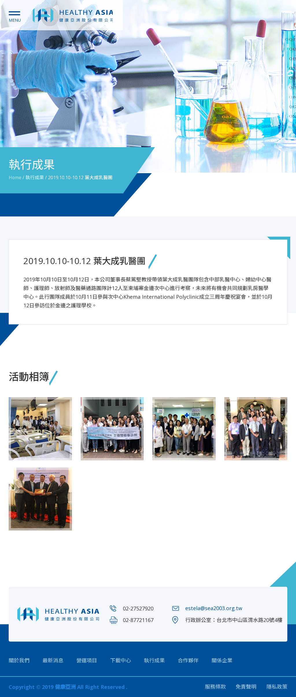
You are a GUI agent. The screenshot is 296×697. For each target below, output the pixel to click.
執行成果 (35, 177)
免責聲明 (246, 686)
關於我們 (19, 660)
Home (15, 177)
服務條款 (215, 686)
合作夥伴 (188, 660)
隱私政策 (277, 686)
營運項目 (86, 660)
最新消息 (52, 660)
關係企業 (222, 660)
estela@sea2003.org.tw (213, 608)
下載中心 (120, 660)
